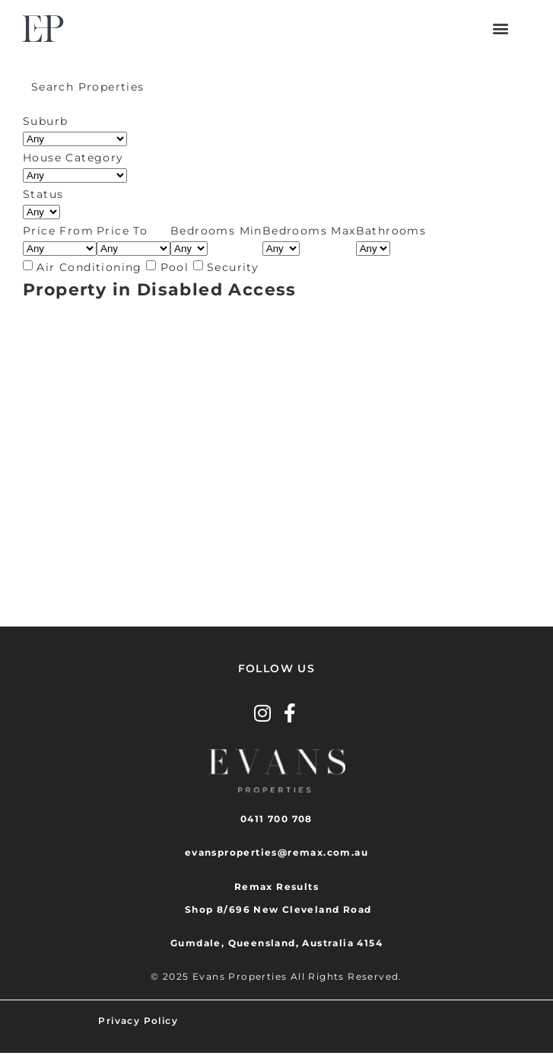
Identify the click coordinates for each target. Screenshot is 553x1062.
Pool (174, 267)
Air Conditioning (89, 267)
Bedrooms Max (309, 230)
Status (43, 194)
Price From (58, 230)
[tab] (276, 86)
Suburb (45, 121)
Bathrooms (391, 230)
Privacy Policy (138, 1020)
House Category (73, 157)
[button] (501, 28)
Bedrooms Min (216, 230)
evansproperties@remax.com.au (276, 852)
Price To (122, 230)
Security (233, 267)
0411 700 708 (276, 818)
